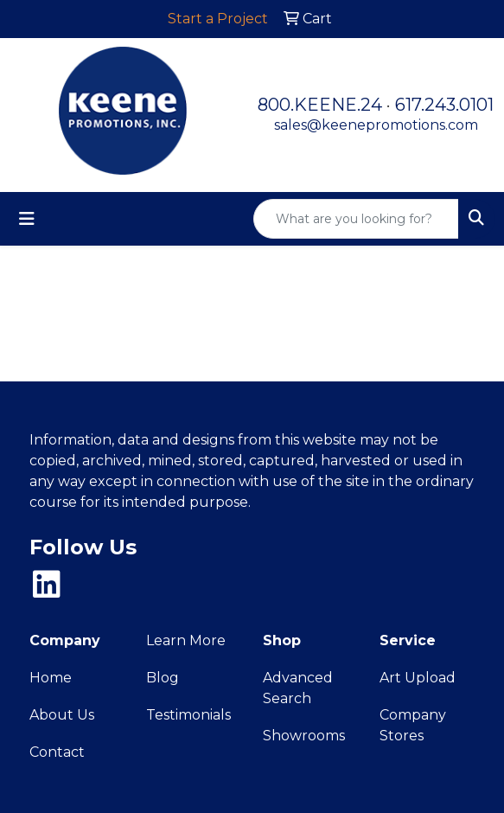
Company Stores (413, 725)
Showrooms (304, 735)
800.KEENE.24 (320, 104)
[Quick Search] (356, 219)
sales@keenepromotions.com (376, 125)
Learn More (186, 640)
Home (50, 677)
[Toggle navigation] (27, 219)
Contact (57, 752)
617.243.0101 (444, 104)
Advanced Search (298, 688)
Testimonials (188, 715)
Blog (162, 677)
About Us (61, 715)
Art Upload (418, 677)
